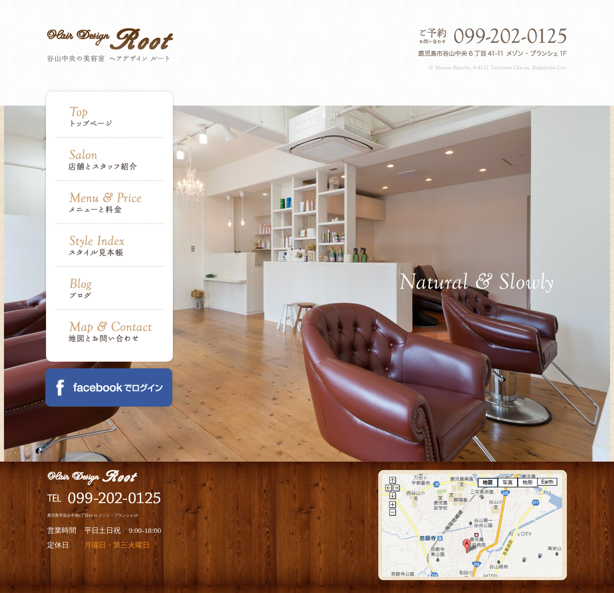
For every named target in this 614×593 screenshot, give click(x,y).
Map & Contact (110, 326)
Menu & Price (110, 202)
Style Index (110, 245)
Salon (110, 159)
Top (110, 122)
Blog (110, 288)
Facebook (109, 388)
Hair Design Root (110, 45)
